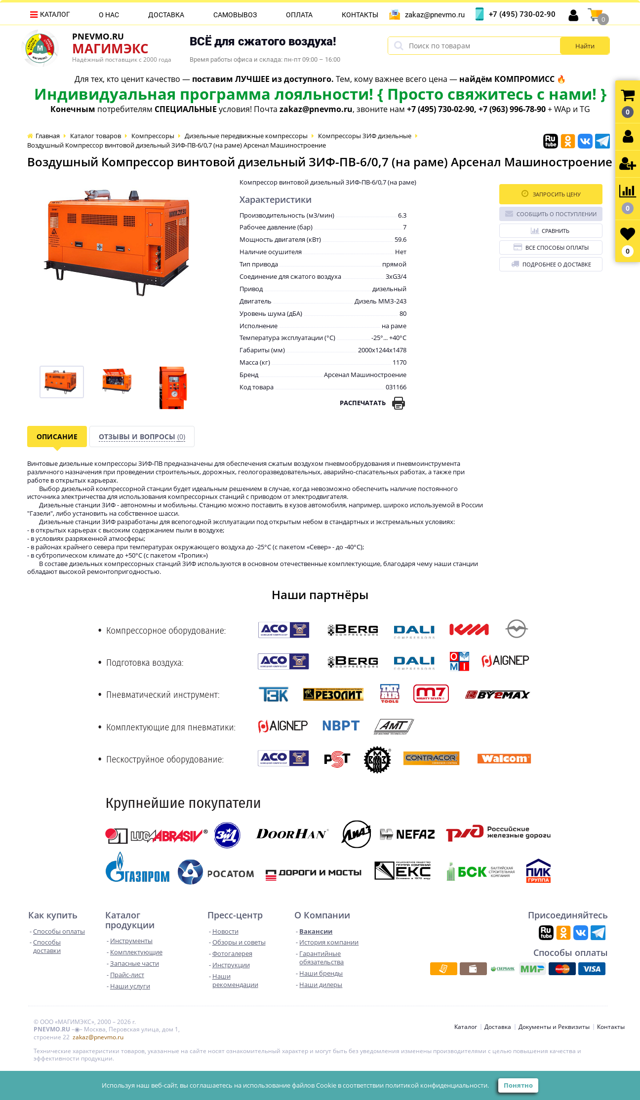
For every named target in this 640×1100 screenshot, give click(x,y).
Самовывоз (235, 15)
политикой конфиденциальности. (437, 1085)
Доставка (166, 15)
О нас (109, 15)
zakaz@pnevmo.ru (435, 14)
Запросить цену (551, 194)
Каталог (55, 14)
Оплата (299, 15)
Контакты (360, 15)
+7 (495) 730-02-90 (522, 14)
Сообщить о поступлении (551, 213)
